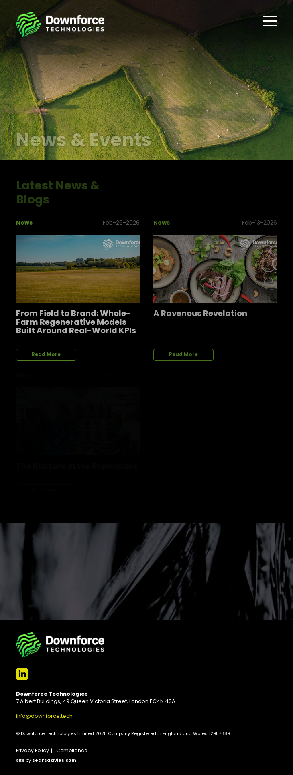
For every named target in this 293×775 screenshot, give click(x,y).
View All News (247, 183)
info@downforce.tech (44, 716)
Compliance (71, 751)
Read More (46, 355)
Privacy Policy (32, 751)
